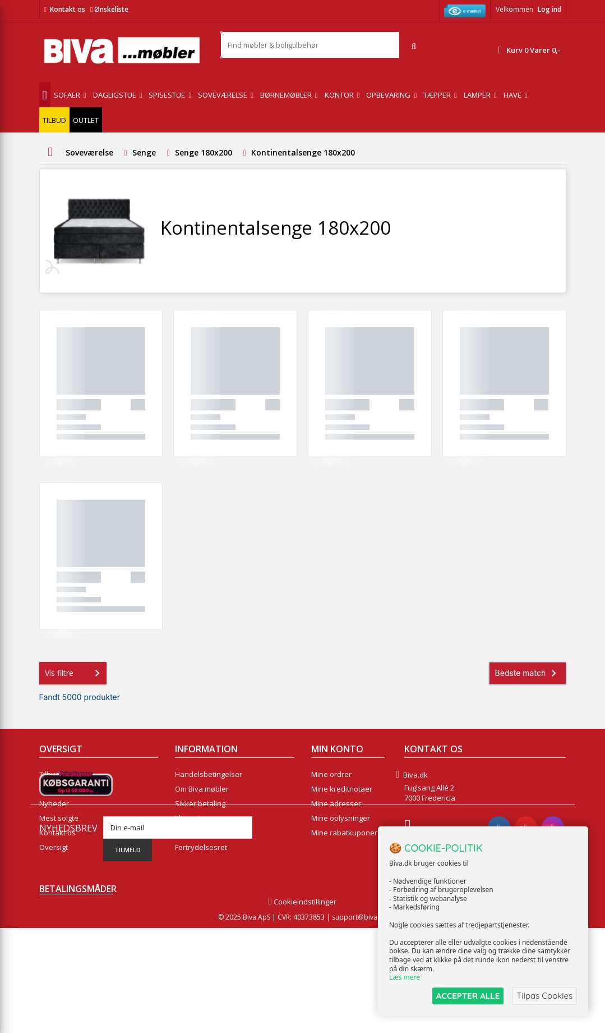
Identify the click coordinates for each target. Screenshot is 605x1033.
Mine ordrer (331, 774)
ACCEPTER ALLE (468, 995)
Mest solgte (58, 818)
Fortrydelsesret (201, 847)
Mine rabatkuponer (344, 833)
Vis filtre (74, 673)
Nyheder (54, 803)
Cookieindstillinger (302, 1007)
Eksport (188, 818)
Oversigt (53, 847)
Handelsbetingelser (208, 774)
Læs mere (404, 977)
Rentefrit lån (196, 833)
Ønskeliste (109, 9)
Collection (55, 789)
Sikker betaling (200, 803)
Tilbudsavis (58, 774)
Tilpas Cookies (544, 995)
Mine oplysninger (340, 818)
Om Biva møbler (202, 789)
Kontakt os (67, 9)
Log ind (549, 9)
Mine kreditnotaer (341, 789)
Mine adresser (336, 803)
